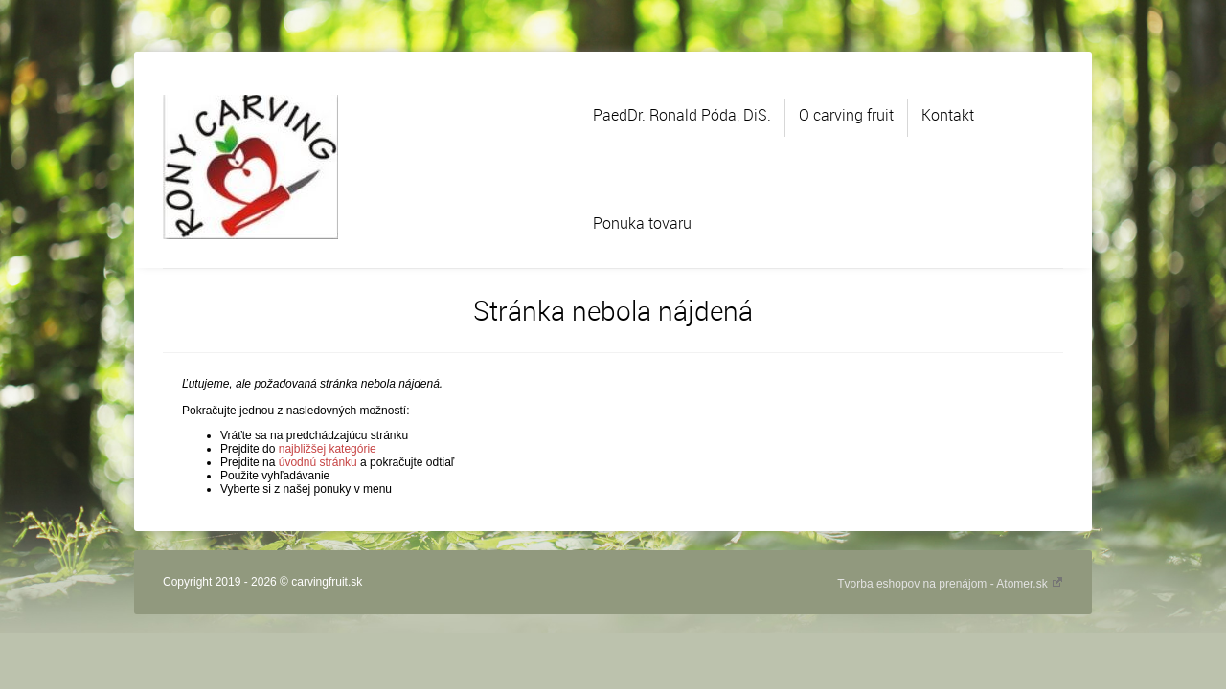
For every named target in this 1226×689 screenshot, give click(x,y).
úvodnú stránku (318, 462)
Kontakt (947, 114)
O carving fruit (846, 114)
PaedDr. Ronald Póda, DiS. (682, 114)
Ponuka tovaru (642, 222)
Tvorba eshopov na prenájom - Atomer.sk (950, 583)
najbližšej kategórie (327, 449)
